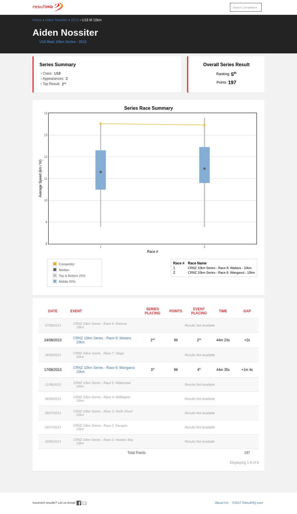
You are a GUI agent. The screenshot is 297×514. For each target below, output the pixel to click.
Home (37, 20)
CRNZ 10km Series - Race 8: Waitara (104, 340)
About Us (221, 502)
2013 (75, 20)
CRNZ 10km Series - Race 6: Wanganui (104, 370)
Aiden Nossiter (56, 20)
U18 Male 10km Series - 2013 (63, 42)
